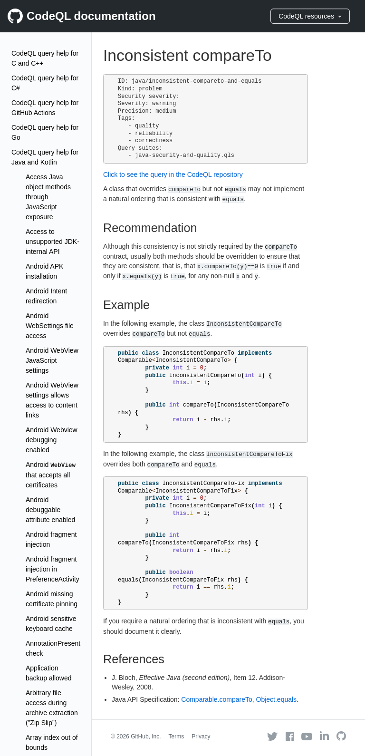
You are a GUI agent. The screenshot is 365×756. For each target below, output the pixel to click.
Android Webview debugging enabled (51, 440)
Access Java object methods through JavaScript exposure (48, 197)
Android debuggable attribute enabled (50, 509)
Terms (176, 736)
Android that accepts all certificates (51, 475)
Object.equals (276, 699)
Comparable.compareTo (216, 699)
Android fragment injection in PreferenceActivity (52, 569)
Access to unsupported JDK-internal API (52, 241)
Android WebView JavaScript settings (52, 360)
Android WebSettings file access (50, 325)
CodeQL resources (310, 16)
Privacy (201, 736)
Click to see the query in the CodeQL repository (173, 174)
